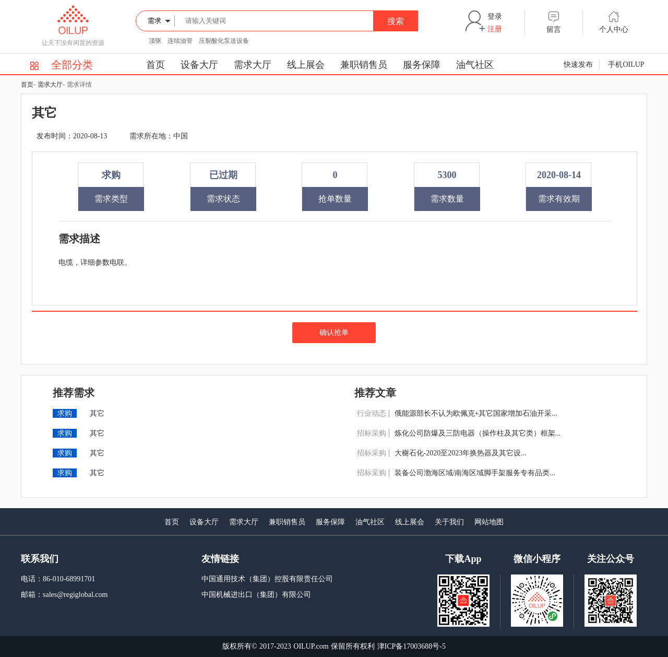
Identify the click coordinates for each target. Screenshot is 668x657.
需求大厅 (252, 65)
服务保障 (421, 65)
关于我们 (449, 522)
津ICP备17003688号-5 (411, 646)
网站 (481, 522)
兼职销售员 (363, 65)
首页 (155, 65)
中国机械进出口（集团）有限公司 (256, 595)
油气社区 (475, 65)
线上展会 (306, 65)
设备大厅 (199, 65)
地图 (496, 522)
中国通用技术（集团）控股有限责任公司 (267, 579)
